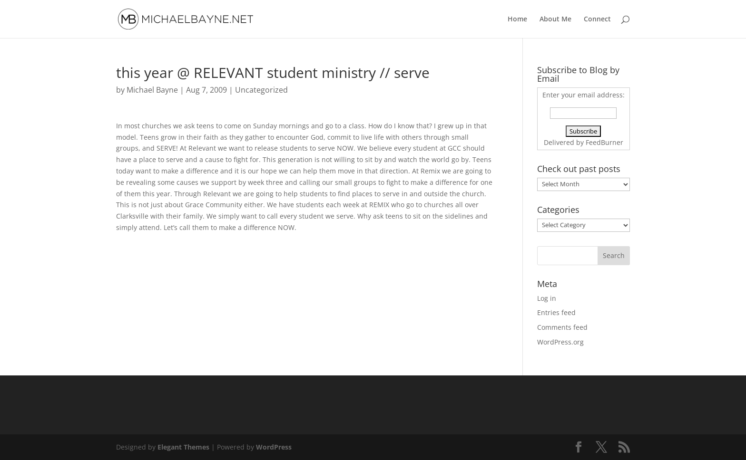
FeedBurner (604, 142)
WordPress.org (560, 341)
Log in (546, 298)
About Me (555, 19)
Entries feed (556, 312)
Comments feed (562, 327)
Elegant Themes (183, 446)
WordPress (274, 446)
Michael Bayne (152, 90)
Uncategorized (261, 90)
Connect (597, 19)
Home (517, 19)
